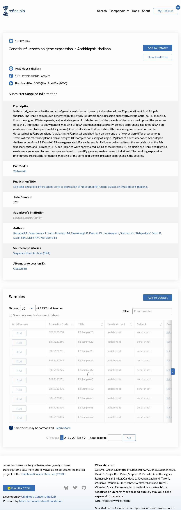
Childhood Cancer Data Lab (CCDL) (43, 474)
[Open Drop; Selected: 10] (28, 308)
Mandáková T (38, 233)
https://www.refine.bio (116, 500)
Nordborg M (48, 237)
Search (102, 11)
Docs (135, 11)
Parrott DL (96, 233)
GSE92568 (20, 268)
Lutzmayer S (111, 233)
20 (73, 437)
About (146, 11)
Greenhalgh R (79, 233)
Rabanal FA (20, 233)
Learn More (63, 428)
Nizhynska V (143, 233)
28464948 (19, 171)
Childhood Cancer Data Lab (38, 496)
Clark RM (33, 237)
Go (129, 437)
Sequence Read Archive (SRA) (31, 253)
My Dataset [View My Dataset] (165, 11)
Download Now (158, 57)
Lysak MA (19, 237)
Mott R (156, 233)
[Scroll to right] (173, 371)
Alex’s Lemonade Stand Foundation (40, 501)
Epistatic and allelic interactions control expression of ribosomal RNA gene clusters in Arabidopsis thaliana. (80, 186)
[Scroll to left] (8, 371)
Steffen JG (127, 233)
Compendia (117, 11)
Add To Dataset (158, 47)
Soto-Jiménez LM (59, 233)
